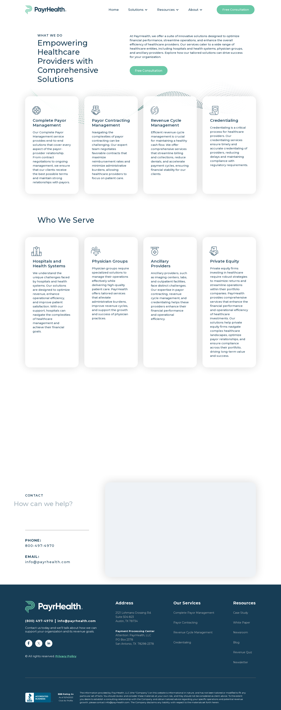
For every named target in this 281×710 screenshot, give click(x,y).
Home (114, 10)
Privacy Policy (65, 656)
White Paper (241, 622)
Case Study (240, 612)
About (193, 10)
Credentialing (182, 642)
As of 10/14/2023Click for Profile (66, 697)
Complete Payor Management (193, 612)
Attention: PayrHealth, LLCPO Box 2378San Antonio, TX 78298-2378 (135, 637)
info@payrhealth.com (47, 559)
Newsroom (240, 632)
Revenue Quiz (242, 652)
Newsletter (240, 662)
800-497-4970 (39, 543)
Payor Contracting (185, 622)
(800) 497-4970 (39, 621)
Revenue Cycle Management (193, 632)
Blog (236, 642)
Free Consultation (235, 9)
